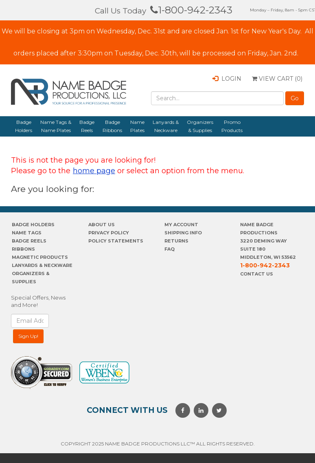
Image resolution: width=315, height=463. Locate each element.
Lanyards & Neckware (166, 126)
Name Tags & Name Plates (55, 126)
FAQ (169, 249)
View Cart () (277, 78)
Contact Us (256, 274)
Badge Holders (23, 126)
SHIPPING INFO (183, 233)
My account (181, 224)
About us (101, 224)
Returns (176, 241)
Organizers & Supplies (200, 126)
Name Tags (27, 233)
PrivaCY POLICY (108, 233)
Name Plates (137, 126)
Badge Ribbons (112, 126)
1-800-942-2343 (191, 10)
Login (226, 78)
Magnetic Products (40, 257)
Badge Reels (86, 126)
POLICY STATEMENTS (115, 241)
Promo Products (232, 126)
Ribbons (23, 249)
